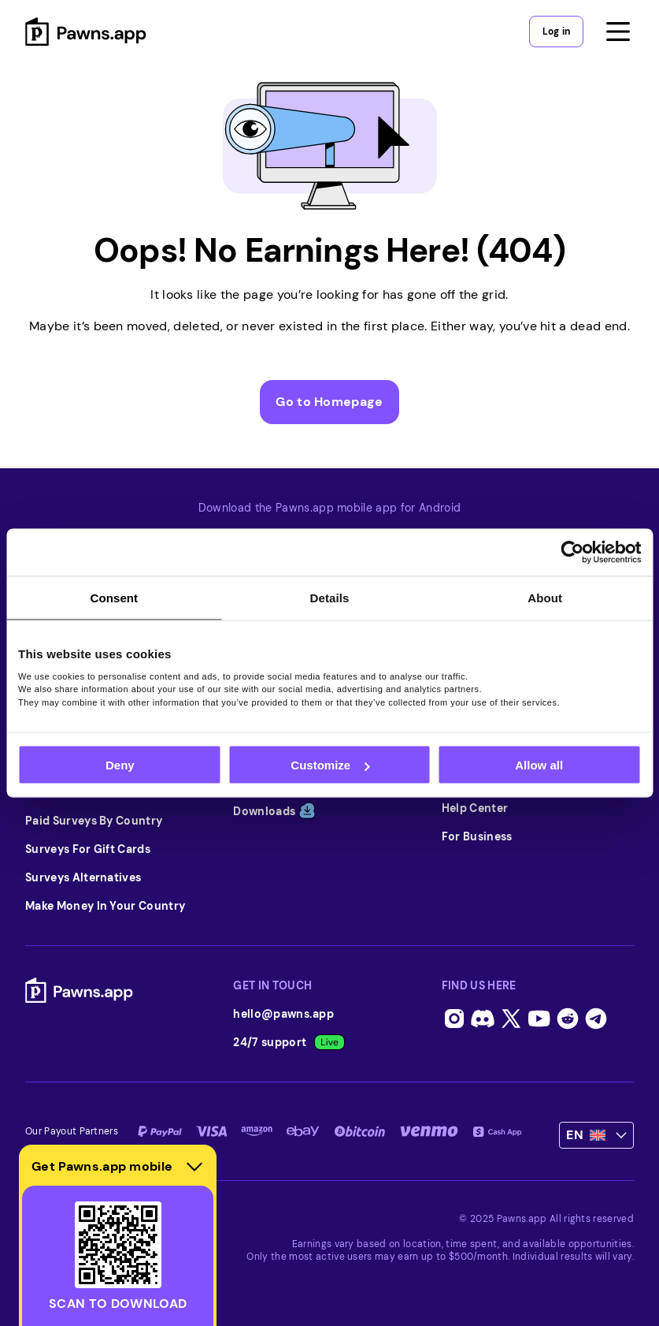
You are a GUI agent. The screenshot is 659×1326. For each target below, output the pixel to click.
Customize (330, 765)
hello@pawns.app (283, 1014)
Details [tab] (330, 598)
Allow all (539, 765)
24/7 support (289, 1042)
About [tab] (545, 598)
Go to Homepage (329, 401)
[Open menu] (618, 31)
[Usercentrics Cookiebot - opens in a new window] (572, 552)
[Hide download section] (194, 1166)
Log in (556, 31)
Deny (120, 765)
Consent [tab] (114, 598)
